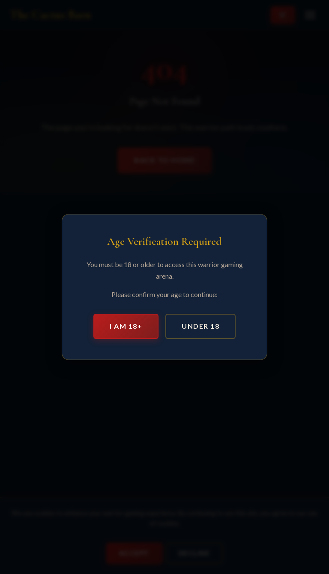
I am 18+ (126, 326)
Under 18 (200, 326)
